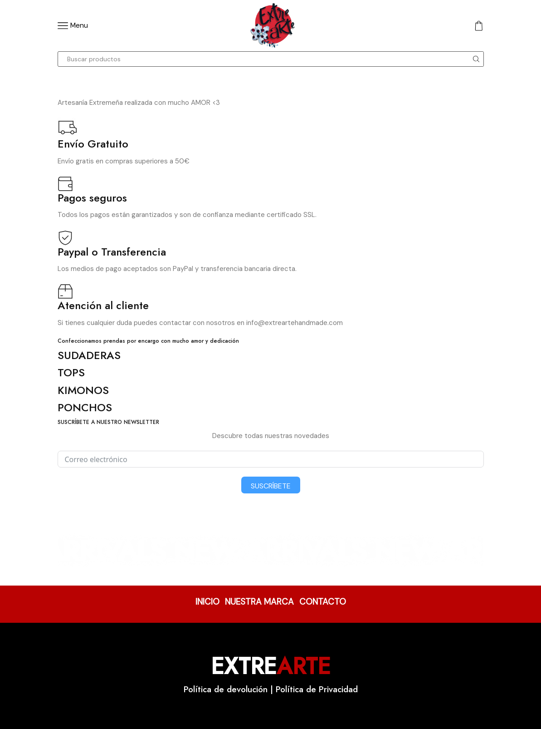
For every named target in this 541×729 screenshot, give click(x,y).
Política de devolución (226, 689)
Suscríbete (271, 486)
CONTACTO (322, 601)
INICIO (207, 601)
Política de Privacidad (317, 689)
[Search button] (476, 59)
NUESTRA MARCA (259, 601)
